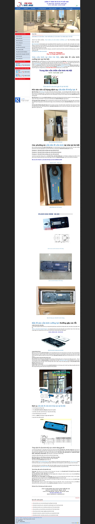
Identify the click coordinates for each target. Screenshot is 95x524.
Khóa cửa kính (19, 38)
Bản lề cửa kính (19, 40)
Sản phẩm (33, 8)
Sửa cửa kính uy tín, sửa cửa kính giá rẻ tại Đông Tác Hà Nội (45, 503)
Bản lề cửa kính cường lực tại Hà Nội (55, 350)
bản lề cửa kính (37, 63)
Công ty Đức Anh (73, 461)
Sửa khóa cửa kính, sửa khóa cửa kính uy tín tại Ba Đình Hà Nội (45, 515)
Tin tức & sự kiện (69, 8)
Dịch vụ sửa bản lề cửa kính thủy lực (40, 328)
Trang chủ (26, 8)
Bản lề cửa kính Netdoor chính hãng (56, 280)
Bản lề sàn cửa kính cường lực (45, 323)
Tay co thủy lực (19, 58)
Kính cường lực (19, 42)
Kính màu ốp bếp (19, 49)
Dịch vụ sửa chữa (52, 8)
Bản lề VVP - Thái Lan (55, 162)
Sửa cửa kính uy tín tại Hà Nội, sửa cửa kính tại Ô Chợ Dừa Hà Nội (46, 509)
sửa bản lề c (51, 145)
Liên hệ (61, 8)
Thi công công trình (42, 8)
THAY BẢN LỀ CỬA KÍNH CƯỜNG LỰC (56, 40)
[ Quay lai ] (77, 497)
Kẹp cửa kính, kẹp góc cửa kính (22, 54)
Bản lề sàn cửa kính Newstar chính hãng (56, 248)
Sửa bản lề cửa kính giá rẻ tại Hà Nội (55, 86)
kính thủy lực (19, 45)
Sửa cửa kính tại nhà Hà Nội (45, 57)
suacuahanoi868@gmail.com (24, 522)
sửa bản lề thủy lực (65, 65)
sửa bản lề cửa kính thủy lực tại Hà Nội (51, 406)
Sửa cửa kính (19, 36)
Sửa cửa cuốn (19, 56)
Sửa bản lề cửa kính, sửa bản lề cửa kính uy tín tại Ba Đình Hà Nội (46, 513)
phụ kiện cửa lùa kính (20, 47)
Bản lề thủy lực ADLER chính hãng (55, 318)
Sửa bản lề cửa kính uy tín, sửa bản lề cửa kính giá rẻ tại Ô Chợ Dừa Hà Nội (48, 505)
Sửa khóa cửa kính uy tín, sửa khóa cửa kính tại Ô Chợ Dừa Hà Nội (46, 507)
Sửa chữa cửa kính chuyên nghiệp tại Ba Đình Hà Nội (43, 511)
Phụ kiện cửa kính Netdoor (21, 51)
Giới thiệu (18, 8)
